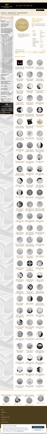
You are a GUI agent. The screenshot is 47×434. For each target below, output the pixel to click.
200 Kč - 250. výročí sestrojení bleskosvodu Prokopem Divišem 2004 (19, 138)
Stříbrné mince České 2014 (22, 12)
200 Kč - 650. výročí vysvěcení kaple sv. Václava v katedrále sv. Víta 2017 (20, 210)
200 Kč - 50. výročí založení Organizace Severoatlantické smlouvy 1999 (19, 293)
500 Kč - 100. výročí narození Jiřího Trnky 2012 (30, 174)
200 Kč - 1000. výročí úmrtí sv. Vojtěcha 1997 (40, 256)
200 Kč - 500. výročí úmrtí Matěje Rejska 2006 (19, 162)
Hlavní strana (3, 12)
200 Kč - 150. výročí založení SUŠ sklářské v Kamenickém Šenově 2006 (20, 174)
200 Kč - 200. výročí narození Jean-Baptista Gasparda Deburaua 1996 (29, 245)
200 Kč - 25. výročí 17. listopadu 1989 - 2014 (30, 197)
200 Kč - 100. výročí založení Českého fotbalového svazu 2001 (20, 103)
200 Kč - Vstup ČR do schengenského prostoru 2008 (39, 316)
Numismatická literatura (5, 101)
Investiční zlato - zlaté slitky (6, 93)
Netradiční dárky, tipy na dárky (6, 99)
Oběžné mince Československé (6, 31)
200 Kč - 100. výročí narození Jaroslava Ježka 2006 (19, 186)
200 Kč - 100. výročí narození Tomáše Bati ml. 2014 (39, 174)
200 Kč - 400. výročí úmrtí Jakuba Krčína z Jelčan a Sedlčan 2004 (19, 115)
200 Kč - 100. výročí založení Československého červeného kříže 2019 (30, 269)
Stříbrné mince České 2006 (7, 58)
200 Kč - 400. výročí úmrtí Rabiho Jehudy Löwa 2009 (29, 375)
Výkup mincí (3, 20)
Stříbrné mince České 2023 (7, 40)
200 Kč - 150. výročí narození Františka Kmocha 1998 (19, 304)
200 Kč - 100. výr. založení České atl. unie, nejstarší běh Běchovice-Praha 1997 (39, 209)
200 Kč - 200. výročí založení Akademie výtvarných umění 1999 (40, 79)
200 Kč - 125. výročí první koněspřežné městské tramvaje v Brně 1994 (19, 245)
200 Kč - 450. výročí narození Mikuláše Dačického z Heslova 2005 (29, 150)
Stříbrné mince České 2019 (7, 44)
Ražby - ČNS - (3, 26)
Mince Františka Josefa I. (6, 81)
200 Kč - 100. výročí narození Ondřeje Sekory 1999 (39, 103)
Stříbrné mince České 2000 (7, 65)
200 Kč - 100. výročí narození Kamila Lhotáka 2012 (19, 363)
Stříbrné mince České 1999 (7, 66)
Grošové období (4, 86)
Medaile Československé (5, 32)
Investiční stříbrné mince (5, 94)
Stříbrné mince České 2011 (7, 53)
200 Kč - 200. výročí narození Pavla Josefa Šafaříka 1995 (30, 280)
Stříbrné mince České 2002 (7, 62)
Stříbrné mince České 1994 (7, 71)
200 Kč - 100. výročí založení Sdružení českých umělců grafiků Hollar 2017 (39, 352)
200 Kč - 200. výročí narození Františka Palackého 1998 (29, 79)
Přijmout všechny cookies (38, 427)
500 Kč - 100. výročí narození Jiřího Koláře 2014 (20, 150)
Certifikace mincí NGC (5, 417)
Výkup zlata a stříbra (5, 21)
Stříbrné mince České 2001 (7, 63)
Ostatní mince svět (4, 89)
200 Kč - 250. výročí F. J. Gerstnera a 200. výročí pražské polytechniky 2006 (39, 151)
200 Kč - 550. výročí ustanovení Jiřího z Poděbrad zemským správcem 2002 (19, 92)
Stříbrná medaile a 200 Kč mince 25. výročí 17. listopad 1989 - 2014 (29, 127)
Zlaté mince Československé (6, 28)
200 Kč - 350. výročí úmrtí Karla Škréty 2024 (29, 339)
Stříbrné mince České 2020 (7, 43)
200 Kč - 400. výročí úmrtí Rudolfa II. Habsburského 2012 (29, 221)
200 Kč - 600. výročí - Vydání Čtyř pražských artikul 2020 (20, 280)
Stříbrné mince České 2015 (7, 48)
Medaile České (4, 75)
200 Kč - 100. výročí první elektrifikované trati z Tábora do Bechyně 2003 (29, 115)
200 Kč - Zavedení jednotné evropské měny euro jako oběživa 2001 (19, 127)
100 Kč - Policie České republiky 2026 (40, 386)
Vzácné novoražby (4, 25)
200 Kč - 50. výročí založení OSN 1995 (29, 315)
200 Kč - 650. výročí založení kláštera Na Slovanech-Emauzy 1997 (39, 68)
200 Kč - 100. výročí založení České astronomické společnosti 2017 (29, 293)
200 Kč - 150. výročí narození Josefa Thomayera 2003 (19, 256)
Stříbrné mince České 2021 (7, 42)
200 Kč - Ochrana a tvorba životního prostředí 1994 (39, 245)
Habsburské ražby (4, 82)
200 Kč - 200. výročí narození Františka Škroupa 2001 (19, 79)
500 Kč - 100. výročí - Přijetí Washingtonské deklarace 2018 (40, 115)
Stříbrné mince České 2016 (7, 47)
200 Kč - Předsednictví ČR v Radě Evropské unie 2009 (39, 375)
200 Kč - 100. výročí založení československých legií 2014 (39, 197)
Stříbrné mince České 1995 (7, 70)
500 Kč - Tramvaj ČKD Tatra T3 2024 (40, 126)
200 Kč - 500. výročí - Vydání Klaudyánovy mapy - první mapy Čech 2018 (39, 186)
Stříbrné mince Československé (7, 29)
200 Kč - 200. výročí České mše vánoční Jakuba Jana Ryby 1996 (40, 233)
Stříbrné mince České (12, 12)
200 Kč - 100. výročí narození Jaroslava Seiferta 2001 (29, 91)
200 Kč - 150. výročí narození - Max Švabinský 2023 (19, 339)
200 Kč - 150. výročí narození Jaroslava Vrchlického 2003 (29, 103)
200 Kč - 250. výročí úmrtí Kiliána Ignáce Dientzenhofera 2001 (39, 91)
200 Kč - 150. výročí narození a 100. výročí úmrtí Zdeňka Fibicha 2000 (20, 316)
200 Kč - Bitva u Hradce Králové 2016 (39, 162)
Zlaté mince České (4, 34)
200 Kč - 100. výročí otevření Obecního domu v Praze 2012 (20, 386)
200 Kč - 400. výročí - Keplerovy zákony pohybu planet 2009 (39, 363)
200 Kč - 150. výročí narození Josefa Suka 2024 (39, 339)
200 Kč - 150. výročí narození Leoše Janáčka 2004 (19, 221)
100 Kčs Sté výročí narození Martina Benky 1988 (6, 395)
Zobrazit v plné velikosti (23, 1)
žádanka (43, 49)
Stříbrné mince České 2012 (7, 52)
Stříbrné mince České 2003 (7, 61)
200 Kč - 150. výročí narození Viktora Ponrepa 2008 (29, 363)
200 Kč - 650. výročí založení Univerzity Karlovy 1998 (29, 186)
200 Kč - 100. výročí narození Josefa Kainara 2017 (39, 268)
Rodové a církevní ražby (5, 83)
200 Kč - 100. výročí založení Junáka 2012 (30, 304)
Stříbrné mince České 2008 (7, 56)
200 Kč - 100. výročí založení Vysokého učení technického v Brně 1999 (39, 292)
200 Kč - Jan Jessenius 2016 (20, 197)
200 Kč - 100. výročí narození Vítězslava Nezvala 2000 (39, 138)
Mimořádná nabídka (5, 24)
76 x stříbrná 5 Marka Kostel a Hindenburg (17, 395)
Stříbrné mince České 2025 (7, 38)
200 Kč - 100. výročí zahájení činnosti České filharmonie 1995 (20, 233)
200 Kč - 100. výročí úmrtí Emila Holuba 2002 (29, 67)
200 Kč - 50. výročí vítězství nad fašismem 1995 (40, 221)
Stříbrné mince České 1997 (7, 68)
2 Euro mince (3, 96)
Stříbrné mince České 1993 (7, 72)
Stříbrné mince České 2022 (7, 41)
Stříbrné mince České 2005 (7, 59)
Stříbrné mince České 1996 (7, 69)
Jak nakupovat (3, 419)
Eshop (2, 409)
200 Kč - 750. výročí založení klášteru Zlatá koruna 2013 (20, 268)
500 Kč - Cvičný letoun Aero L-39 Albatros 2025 (29, 138)
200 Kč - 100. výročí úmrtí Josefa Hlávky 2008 (19, 374)
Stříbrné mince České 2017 (7, 46)
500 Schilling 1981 (40, 394)
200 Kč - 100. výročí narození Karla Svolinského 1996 (29, 256)
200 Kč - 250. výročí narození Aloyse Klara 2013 (40, 327)
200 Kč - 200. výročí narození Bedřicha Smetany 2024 (19, 351)
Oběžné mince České (5, 74)
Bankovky (3, 77)
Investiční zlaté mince (5, 91)
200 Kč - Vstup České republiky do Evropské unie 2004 (29, 395)
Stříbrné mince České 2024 (7, 39)
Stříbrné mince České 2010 (7, 54)
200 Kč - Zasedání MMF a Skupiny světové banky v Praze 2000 (29, 327)
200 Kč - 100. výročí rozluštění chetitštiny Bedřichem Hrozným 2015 (39, 304)
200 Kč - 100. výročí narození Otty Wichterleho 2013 (29, 351)
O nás (2, 414)
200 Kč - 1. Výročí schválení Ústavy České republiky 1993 (40, 280)
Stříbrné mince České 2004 (7, 60)
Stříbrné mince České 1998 (7, 67)
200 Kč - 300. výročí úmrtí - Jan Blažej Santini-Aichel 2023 (19, 327)
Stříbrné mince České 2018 (7, 45)
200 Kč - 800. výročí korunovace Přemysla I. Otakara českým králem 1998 (29, 234)
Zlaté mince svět (4, 88)
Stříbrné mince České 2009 (7, 55)
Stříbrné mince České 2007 (7, 57)
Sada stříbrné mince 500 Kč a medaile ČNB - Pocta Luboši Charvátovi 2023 (19, 68)
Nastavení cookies (20, 431)
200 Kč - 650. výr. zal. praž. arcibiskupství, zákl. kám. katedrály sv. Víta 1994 (29, 210)
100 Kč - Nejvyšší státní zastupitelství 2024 (30, 386)
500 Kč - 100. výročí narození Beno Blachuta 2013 (29, 162)
